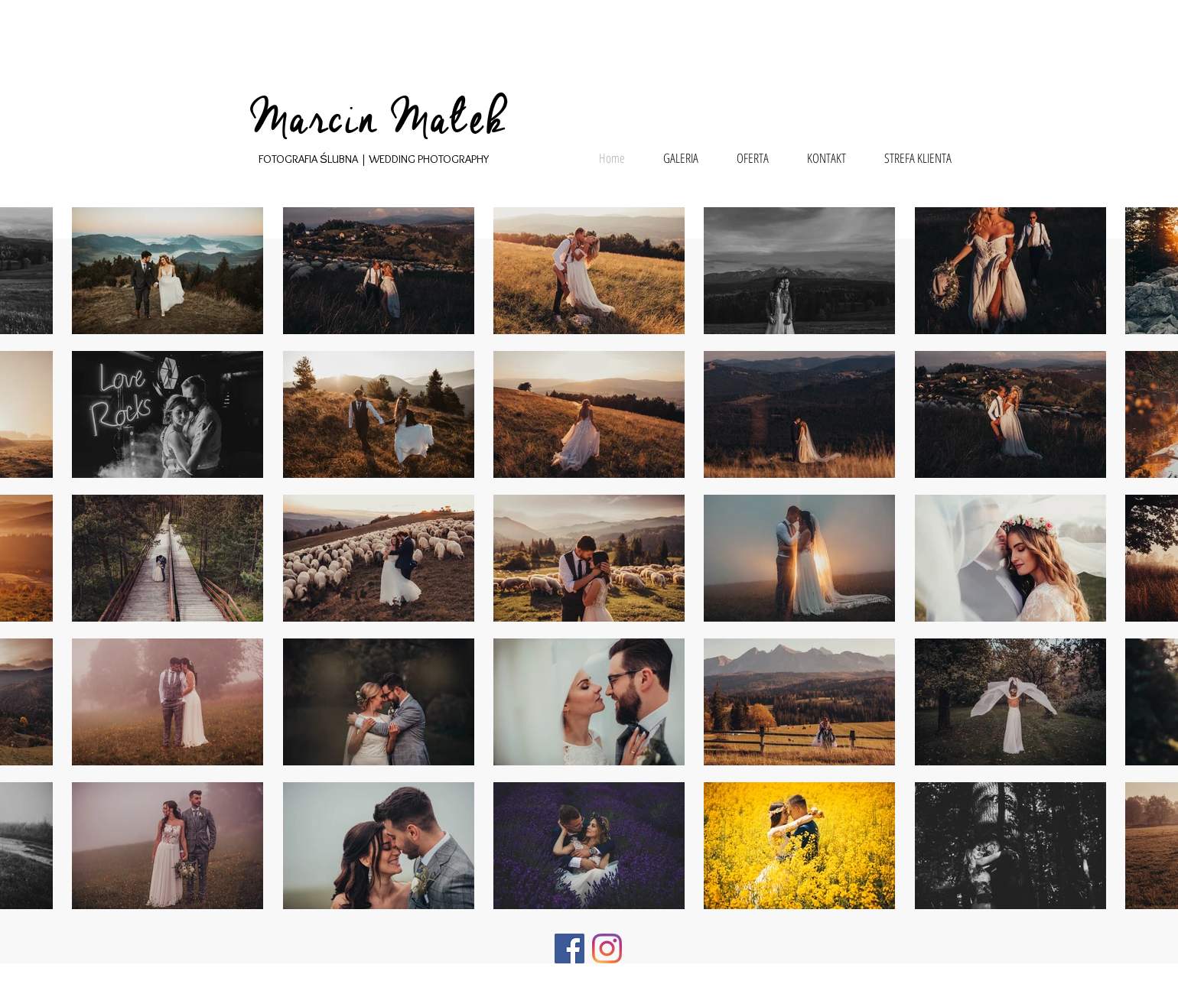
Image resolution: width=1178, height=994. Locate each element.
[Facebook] (569, 948)
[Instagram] (607, 948)
